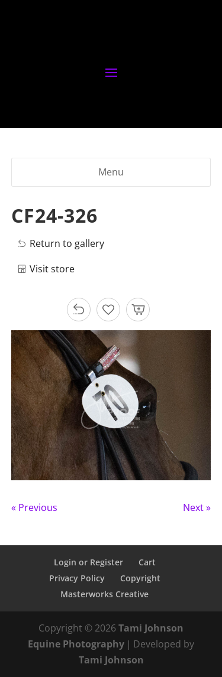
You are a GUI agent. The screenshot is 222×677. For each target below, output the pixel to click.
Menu (111, 171)
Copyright (140, 578)
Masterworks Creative (104, 594)
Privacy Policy (77, 578)
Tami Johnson (111, 659)
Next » (197, 507)
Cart (147, 562)
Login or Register (88, 562)
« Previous (34, 507)
